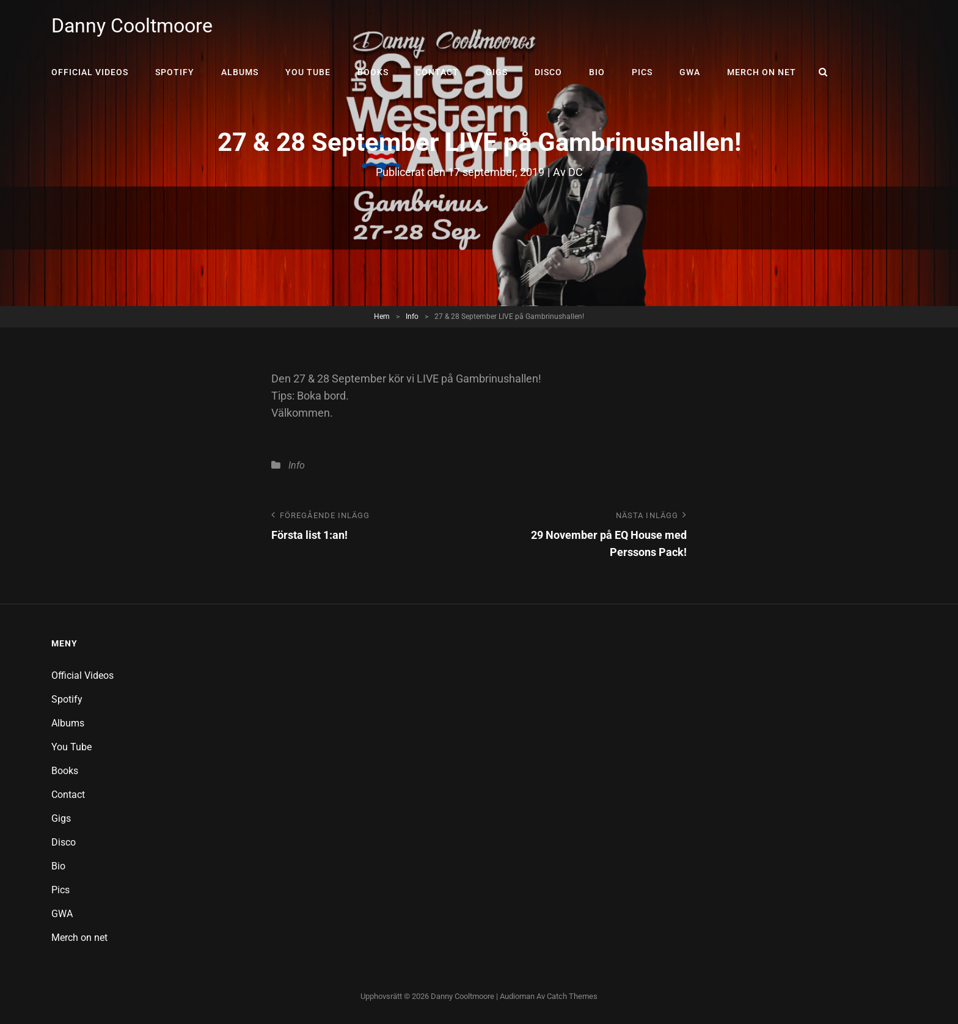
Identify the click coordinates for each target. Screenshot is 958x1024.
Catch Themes (572, 996)
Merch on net (761, 72)
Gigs (497, 72)
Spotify (174, 72)
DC (575, 172)
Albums (239, 72)
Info (412, 316)
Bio (597, 72)
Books (373, 72)
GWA (689, 72)
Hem (382, 316)
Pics (642, 72)
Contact (437, 72)
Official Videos (89, 72)
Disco (548, 72)
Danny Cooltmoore (132, 25)
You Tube (308, 72)
